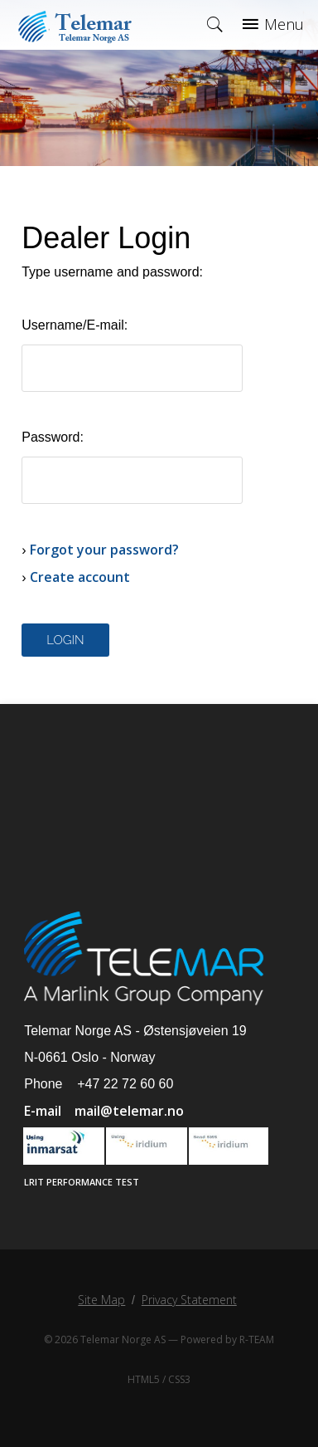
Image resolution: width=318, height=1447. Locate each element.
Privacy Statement (189, 1300)
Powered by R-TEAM (227, 1339)
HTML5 (144, 1379)
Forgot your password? (104, 549)
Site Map (101, 1300)
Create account (80, 577)
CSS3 (179, 1379)
